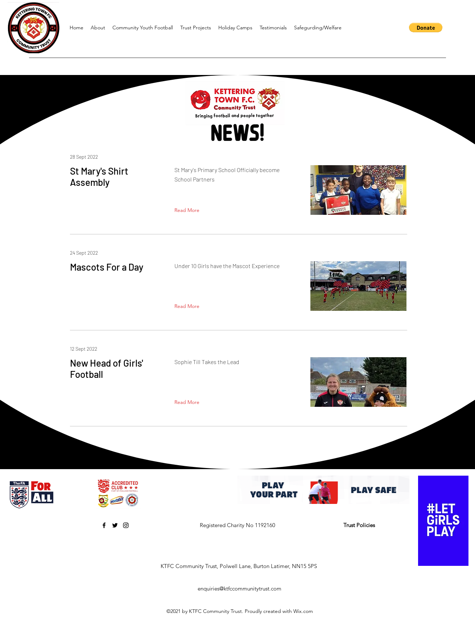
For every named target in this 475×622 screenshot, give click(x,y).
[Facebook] (104, 525)
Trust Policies (359, 525)
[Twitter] (115, 525)
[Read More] (188, 210)
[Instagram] (125, 525)
